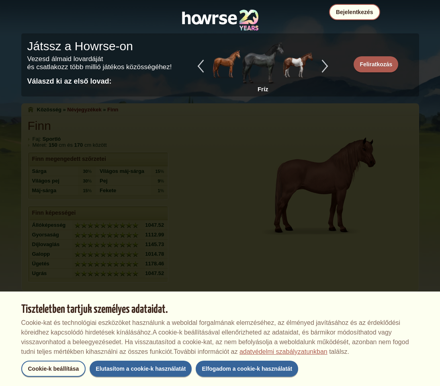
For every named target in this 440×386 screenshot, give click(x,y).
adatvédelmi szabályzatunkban (283, 351)
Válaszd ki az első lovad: (69, 81)
